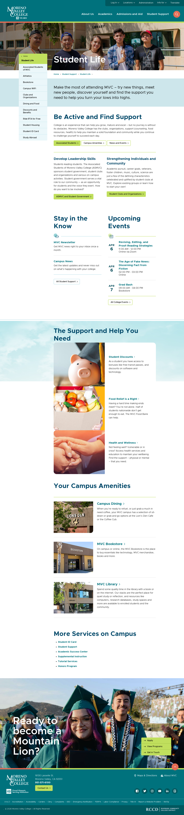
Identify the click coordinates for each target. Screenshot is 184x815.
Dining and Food (31, 104)
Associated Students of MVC (33, 68)
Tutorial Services (67, 661)
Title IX (133, 802)
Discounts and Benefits (30, 111)
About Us (87, 14)
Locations (128, 3)
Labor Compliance (111, 802)
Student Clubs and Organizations (125, 194)
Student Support (158, 14)
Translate (174, 3)
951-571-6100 (42, 782)
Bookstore (28, 82)
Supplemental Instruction (72, 656)
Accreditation (17, 802)
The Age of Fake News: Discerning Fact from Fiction (134, 265)
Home (25, 56)
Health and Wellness (122, 442)
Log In (114, 3)
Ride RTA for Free (31, 119)
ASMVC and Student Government (72, 197)
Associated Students (66, 143)
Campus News (63, 261)
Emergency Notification (82, 802)
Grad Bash (126, 284)
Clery (50, 802)
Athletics (27, 76)
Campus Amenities (93, 143)
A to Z (7, 802)
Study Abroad (30, 138)
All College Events (119, 302)
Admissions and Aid (130, 14)
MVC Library (107, 584)
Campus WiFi (29, 89)
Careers (41, 802)
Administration (146, 3)
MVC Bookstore (109, 544)
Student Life (27, 60)
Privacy (125, 802)
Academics (105, 14)
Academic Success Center (73, 652)
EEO (68, 802)
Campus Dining (109, 503)
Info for (160, 3)
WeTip (166, 802)
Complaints (59, 802)
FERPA (98, 802)
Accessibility (31, 802)
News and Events (118, 143)
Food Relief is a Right (123, 399)
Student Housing (31, 125)
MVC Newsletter (64, 242)
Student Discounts (121, 357)
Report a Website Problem (149, 802)
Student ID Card (31, 131)
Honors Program (67, 666)
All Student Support (66, 282)
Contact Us (43, 788)
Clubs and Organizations (30, 96)
